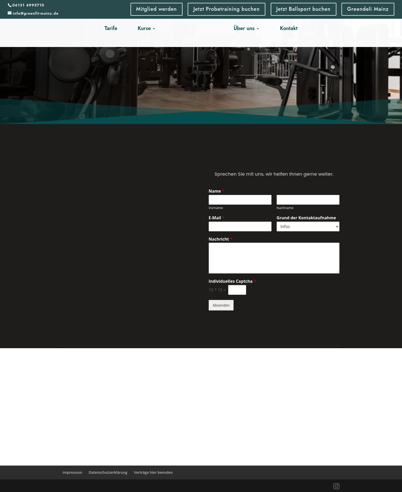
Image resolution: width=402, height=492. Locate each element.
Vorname (216, 208)
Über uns (244, 28)
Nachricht (220, 239)
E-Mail (217, 218)
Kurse (144, 28)
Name (216, 191)
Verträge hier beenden (153, 472)
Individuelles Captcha (232, 281)
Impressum (72, 472)
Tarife (111, 28)
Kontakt (288, 28)
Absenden (221, 305)
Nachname (285, 208)
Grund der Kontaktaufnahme (306, 218)
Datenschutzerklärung (108, 472)
